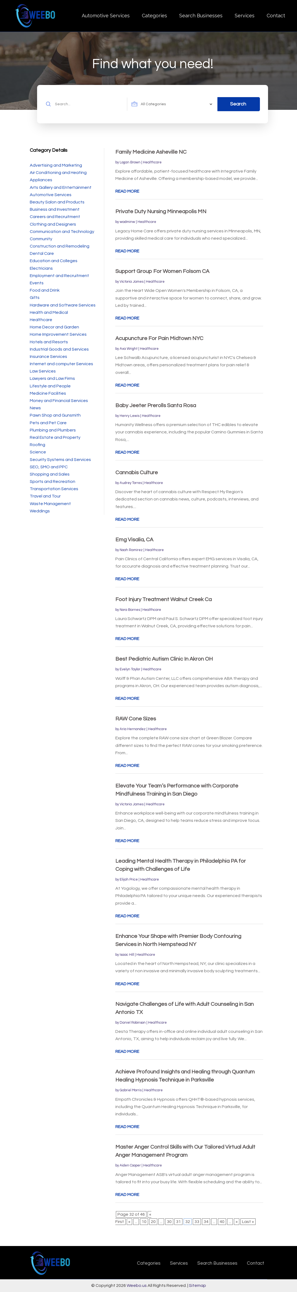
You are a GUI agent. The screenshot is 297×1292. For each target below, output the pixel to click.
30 (169, 1222)
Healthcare (152, 162)
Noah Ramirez (131, 550)
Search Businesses (201, 15)
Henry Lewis (129, 416)
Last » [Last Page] (248, 1222)
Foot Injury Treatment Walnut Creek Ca (163, 599)
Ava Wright (129, 349)
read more (127, 191)
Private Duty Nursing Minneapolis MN (160, 211)
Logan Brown (130, 162)
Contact (276, 15)
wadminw (127, 222)
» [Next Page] (237, 1222)
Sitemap (197, 1285)
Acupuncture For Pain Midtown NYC (159, 338)
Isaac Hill (127, 955)
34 (206, 1222)
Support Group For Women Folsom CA (162, 271)
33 (196, 1222)
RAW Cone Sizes (135, 718)
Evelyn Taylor (130, 669)
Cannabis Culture (136, 472)
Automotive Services (106, 15)
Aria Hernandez (133, 729)
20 (153, 1222)
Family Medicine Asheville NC (151, 152)
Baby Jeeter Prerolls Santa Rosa (155, 405)
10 (144, 1222)
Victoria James (131, 282)
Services (244, 15)
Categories (154, 15)
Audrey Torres (131, 483)
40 (222, 1222)
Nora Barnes (130, 610)
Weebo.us (137, 1285)
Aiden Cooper (130, 1165)
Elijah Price (129, 879)
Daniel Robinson (133, 1022)
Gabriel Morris (131, 1090)
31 (178, 1222)
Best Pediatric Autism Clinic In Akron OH (164, 659)
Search (238, 104)
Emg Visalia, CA (134, 539)
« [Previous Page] (129, 1222)
